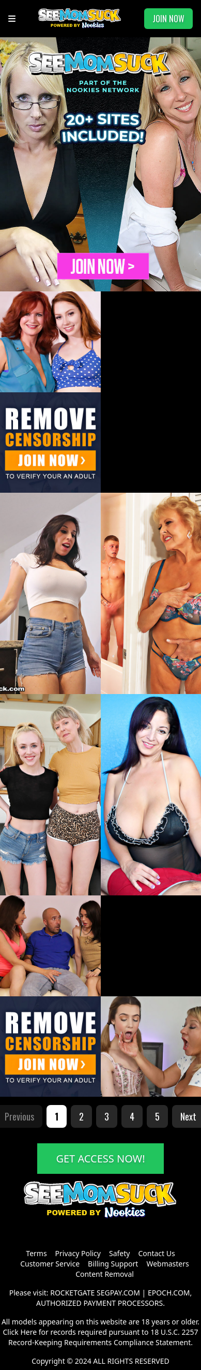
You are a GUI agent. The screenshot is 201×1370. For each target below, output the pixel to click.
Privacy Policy (78, 1253)
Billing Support (113, 1264)
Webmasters (167, 1264)
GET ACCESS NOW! (100, 1159)
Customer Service (50, 1264)
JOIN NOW (168, 18)
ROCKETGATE (72, 1293)
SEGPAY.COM (118, 1293)
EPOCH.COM (169, 1293)
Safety (119, 1253)
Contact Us (156, 1253)
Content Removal (104, 1274)
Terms (36, 1253)
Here (28, 1332)
